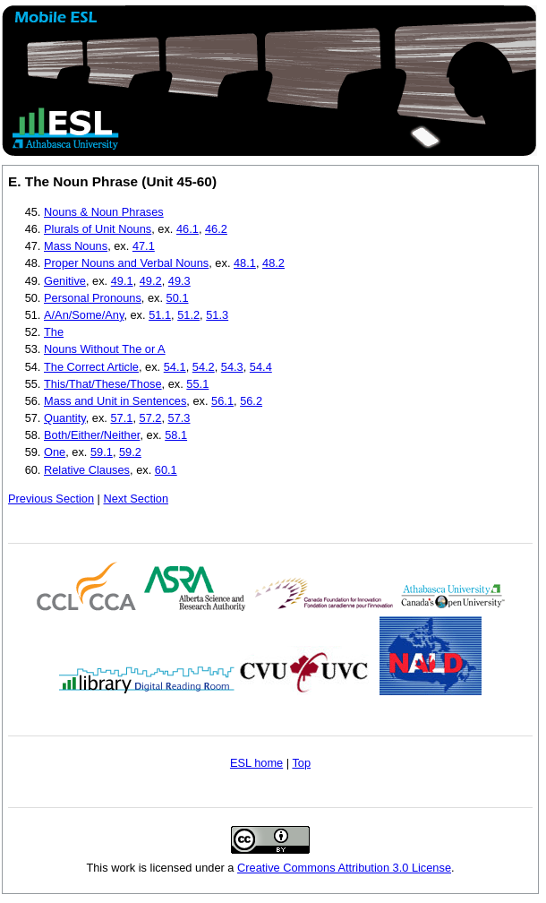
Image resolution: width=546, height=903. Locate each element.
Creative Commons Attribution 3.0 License (344, 867)
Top (301, 763)
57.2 (151, 418)
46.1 (187, 229)
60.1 (166, 470)
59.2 (130, 452)
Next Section (135, 498)
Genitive (65, 281)
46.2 (216, 229)
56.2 (251, 401)
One (54, 452)
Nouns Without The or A (105, 349)
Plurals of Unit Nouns (97, 229)
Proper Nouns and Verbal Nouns (126, 263)
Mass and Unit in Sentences (115, 401)
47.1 (143, 246)
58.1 (176, 435)
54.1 (175, 367)
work (123, 867)
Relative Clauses (87, 470)
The (54, 332)
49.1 (122, 281)
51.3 (217, 315)
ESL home (256, 763)
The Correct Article (91, 367)
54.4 (261, 367)
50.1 (177, 298)
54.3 (232, 367)
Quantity (65, 418)
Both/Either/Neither (92, 435)
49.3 (179, 281)
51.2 (188, 315)
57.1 (121, 418)
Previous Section (51, 498)
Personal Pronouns (92, 298)
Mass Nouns (75, 246)
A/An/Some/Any (84, 315)
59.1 (101, 452)
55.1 (197, 384)
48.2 (273, 263)
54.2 (203, 367)
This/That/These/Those (103, 384)
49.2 (151, 281)
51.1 (160, 315)
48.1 (245, 263)
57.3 (179, 418)
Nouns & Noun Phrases (104, 212)
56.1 (222, 401)
